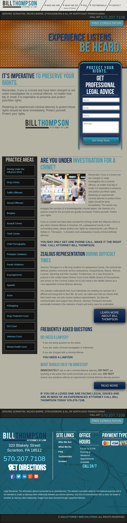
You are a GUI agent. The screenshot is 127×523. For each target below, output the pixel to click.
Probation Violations (17, 254)
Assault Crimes (14, 223)
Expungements (14, 275)
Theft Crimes (13, 233)
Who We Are (53, 5)
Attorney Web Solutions (81, 517)
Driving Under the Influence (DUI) (15, 170)
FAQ (85, 5)
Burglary (11, 213)
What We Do (71, 5)
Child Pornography (16, 244)
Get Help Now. (101, 140)
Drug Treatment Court (17, 316)
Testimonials (99, 5)
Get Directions (27, 467)
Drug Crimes (13, 182)
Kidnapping (12, 305)
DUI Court (12, 326)
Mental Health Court (17, 347)
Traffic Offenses (15, 192)
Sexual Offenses (15, 203)
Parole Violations (15, 264)
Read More (109, 385)
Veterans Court (14, 336)
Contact (116, 5)
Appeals (11, 285)
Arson (10, 295)
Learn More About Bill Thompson (109, 316)
